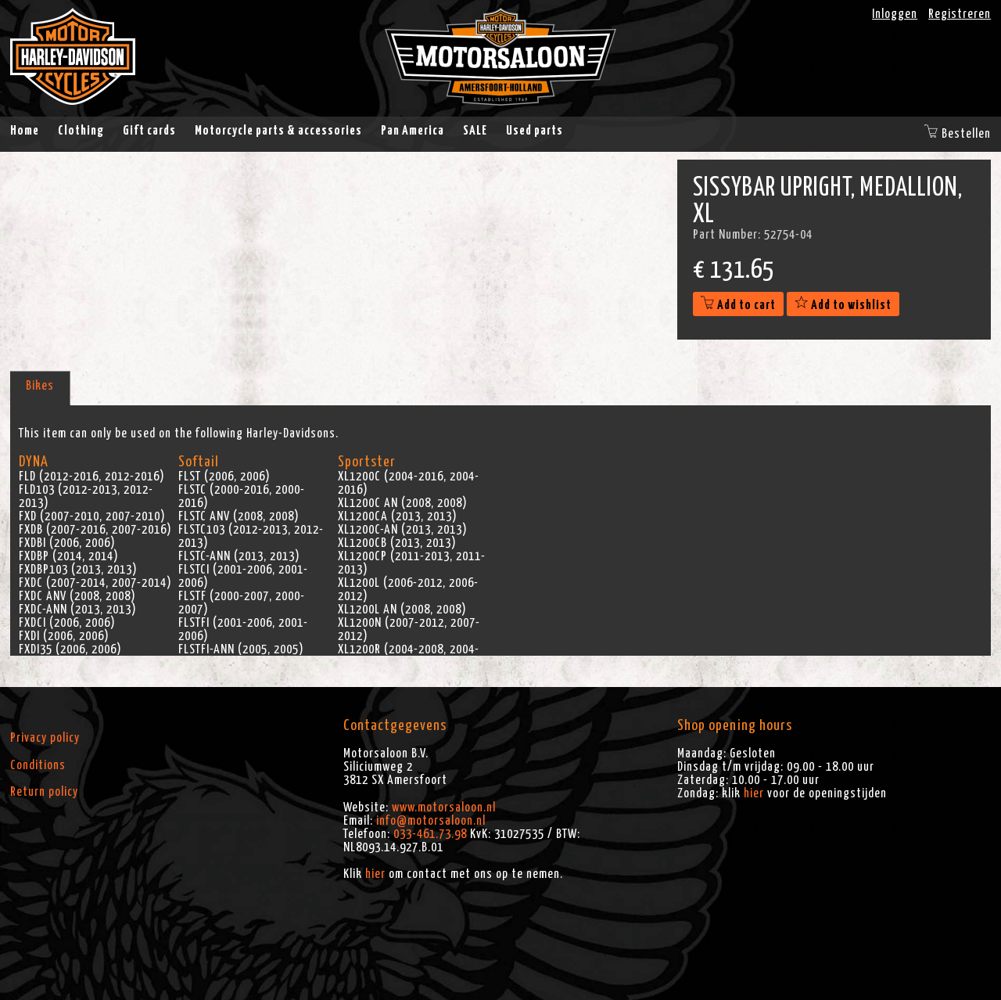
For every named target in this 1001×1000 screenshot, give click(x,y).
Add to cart (738, 305)
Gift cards (149, 130)
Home (24, 130)
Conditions (38, 765)
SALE (475, 130)
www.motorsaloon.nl (444, 807)
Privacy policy (45, 738)
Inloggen (894, 14)
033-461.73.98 (430, 834)
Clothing (81, 130)
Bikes (40, 385)
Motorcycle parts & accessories (278, 130)
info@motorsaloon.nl (431, 821)
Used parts (534, 130)
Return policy (44, 792)
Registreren (959, 14)
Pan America (412, 130)
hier (375, 874)
